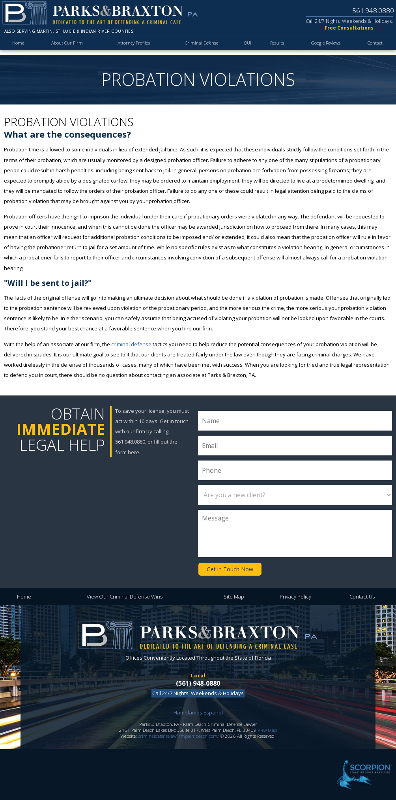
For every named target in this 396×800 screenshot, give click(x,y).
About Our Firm (66, 46)
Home (18, 46)
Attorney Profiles (130, 46)
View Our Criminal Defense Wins (125, 595)
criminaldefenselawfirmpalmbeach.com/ (178, 735)
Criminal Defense (199, 46)
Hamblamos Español (198, 711)
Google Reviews (323, 46)
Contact (375, 46)
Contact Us (362, 595)
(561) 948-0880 (198, 682)
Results (273, 46)
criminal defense (131, 344)
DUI (245, 46)
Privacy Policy (295, 595)
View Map (267, 729)
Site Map (234, 595)
